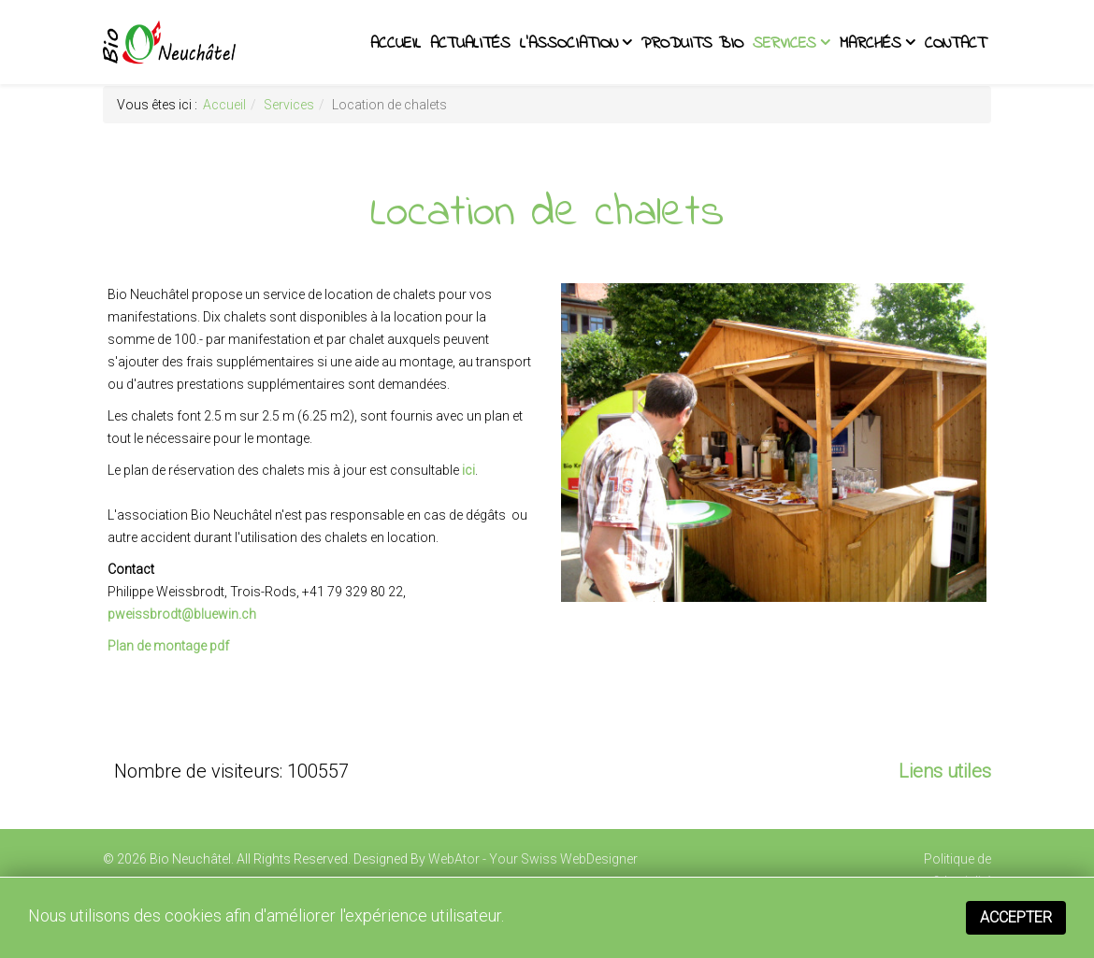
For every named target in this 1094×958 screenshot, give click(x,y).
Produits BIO (692, 43)
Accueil (395, 43)
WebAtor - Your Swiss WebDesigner (533, 858)
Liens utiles (945, 771)
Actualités (470, 43)
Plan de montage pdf (168, 645)
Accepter (1016, 917)
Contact (955, 43)
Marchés (870, 43)
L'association (569, 43)
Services (784, 43)
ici (468, 470)
